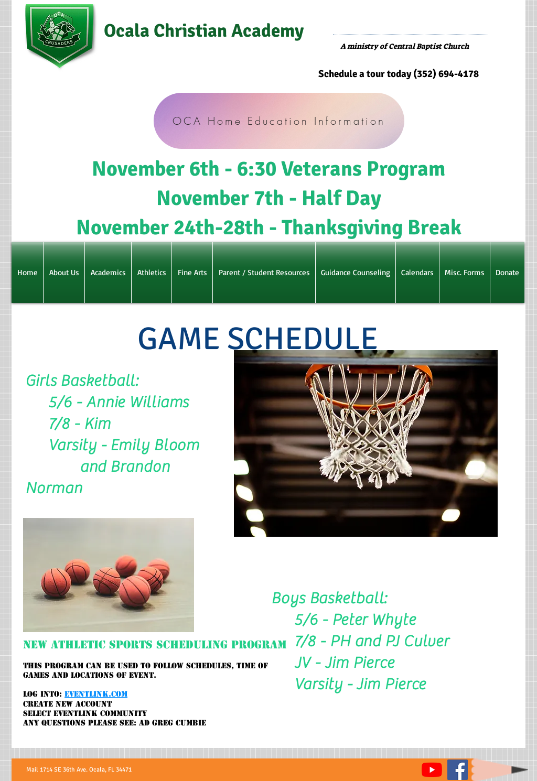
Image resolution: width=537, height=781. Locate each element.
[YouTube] (432, 770)
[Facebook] (457, 770)
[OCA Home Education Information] (279, 121)
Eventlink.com (96, 694)
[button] (64, 272)
